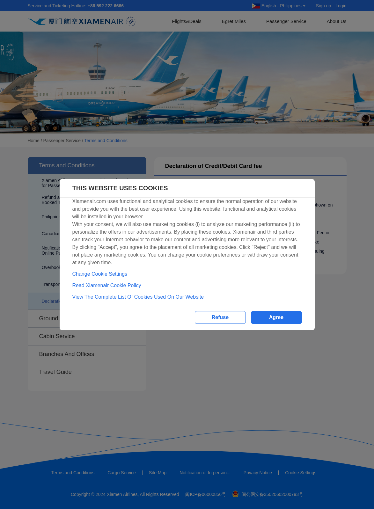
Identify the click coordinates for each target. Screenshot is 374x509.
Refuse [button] (220, 317)
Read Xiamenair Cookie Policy (106, 285)
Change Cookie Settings (100, 274)
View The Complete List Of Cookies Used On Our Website (138, 297)
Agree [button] (276, 317)
